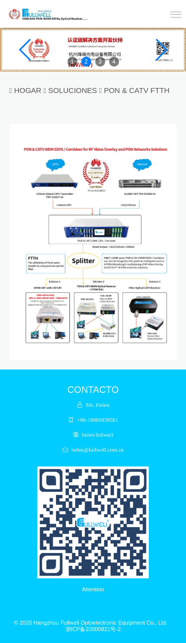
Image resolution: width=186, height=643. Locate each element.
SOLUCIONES (72, 90)
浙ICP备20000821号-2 (93, 629)
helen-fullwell (97, 434)
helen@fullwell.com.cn (97, 449)
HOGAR (27, 90)
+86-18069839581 (97, 419)
